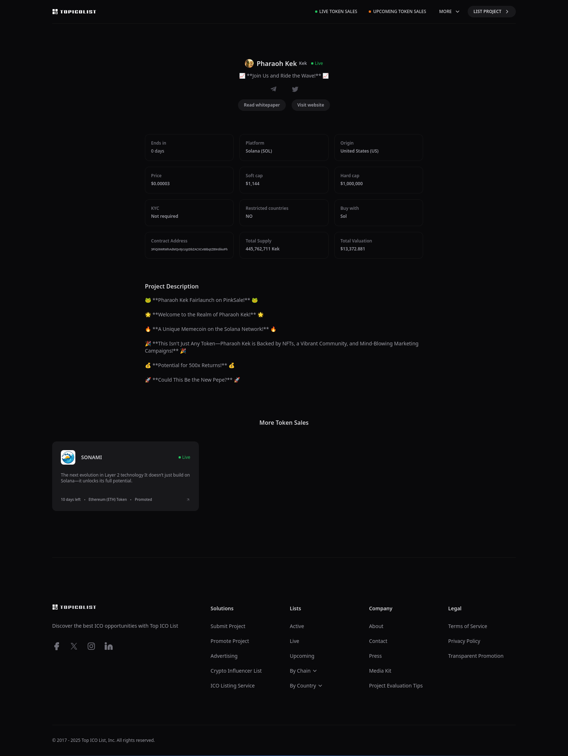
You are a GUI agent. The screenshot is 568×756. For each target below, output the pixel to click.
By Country (306, 685)
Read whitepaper (262, 105)
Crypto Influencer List (236, 670)
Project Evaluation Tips (396, 685)
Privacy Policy (464, 640)
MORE (449, 11)
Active (297, 626)
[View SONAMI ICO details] (188, 500)
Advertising (224, 655)
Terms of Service (467, 626)
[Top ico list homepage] (74, 11)
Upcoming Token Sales (397, 11)
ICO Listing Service (232, 685)
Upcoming (302, 655)
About (376, 626)
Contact (378, 640)
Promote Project (229, 640)
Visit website (310, 105)
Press (375, 655)
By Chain (304, 670)
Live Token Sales (336, 11)
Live (294, 640)
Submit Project (227, 626)
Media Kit (380, 670)
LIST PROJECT (491, 11)
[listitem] (125, 476)
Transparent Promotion (476, 655)
